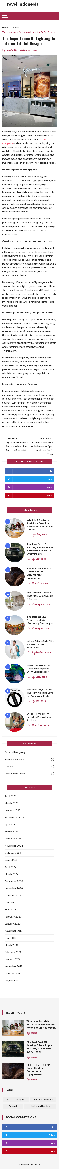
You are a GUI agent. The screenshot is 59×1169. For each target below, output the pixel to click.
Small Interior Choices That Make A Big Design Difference (40, 596)
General (9, 766)
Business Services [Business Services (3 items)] (43, 1099)
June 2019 (10, 938)
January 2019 (12, 959)
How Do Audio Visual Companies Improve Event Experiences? (38, 668)
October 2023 (13, 895)
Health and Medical (15, 773)
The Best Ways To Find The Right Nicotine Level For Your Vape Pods (40, 693)
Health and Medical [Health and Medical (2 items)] (40, 1106)
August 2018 (12, 980)
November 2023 (14, 888)
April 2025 (10, 824)
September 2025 (14, 817)
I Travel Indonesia (20, 4)
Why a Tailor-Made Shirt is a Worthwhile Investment (40, 644)
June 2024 (11, 860)
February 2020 (13, 916)
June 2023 (11, 902)
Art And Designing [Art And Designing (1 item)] (15, 1099)
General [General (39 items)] (13, 1106)
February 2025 (13, 838)
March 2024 (12, 874)
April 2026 (10, 796)
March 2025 (11, 831)
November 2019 (13, 930)
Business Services (14, 759)
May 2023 (10, 909)
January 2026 (12, 810)
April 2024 (11, 867)
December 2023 (14, 881)
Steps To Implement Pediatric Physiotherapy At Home (40, 717)
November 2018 (13, 966)
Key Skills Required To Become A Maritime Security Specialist (17, 446)
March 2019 (11, 945)
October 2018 (12, 973)
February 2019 (13, 952)
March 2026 (11, 803)
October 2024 (13, 853)
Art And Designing (15, 752)
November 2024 (14, 845)
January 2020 (13, 923)
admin (10, 50)
